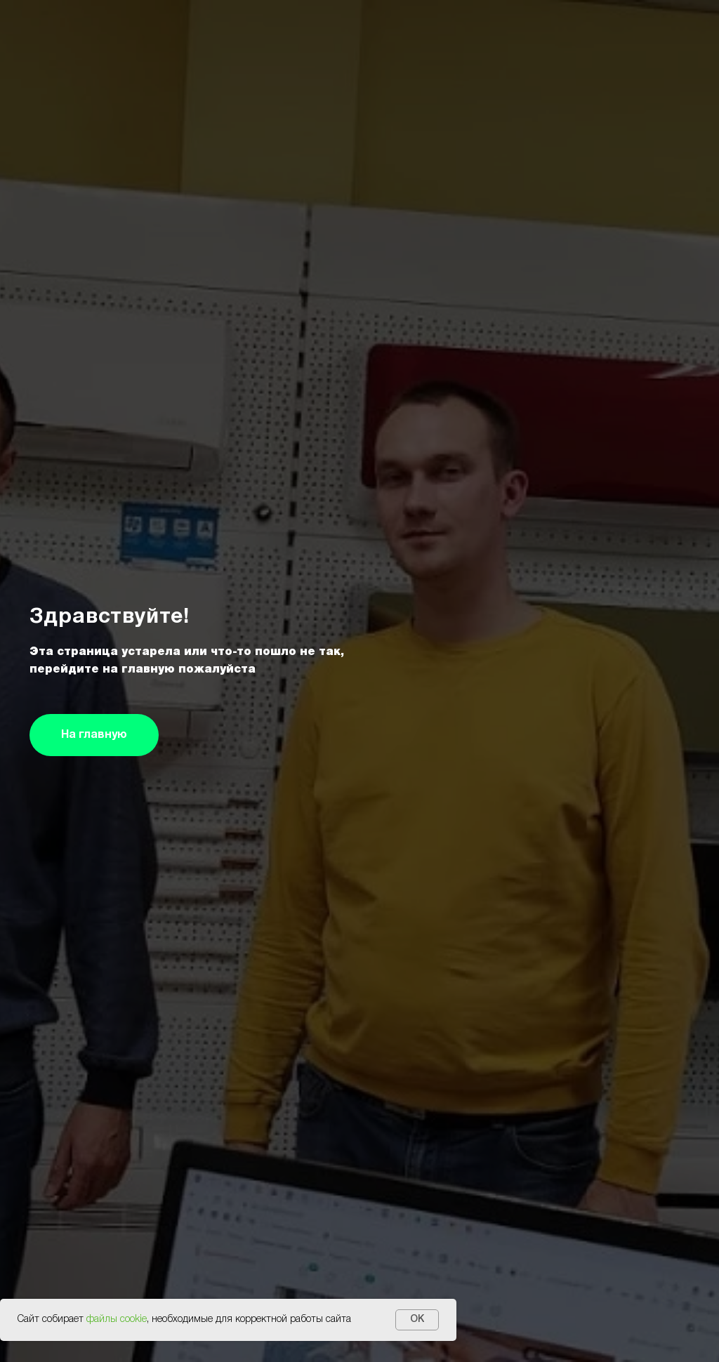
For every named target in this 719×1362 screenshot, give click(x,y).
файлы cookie (116, 1319)
